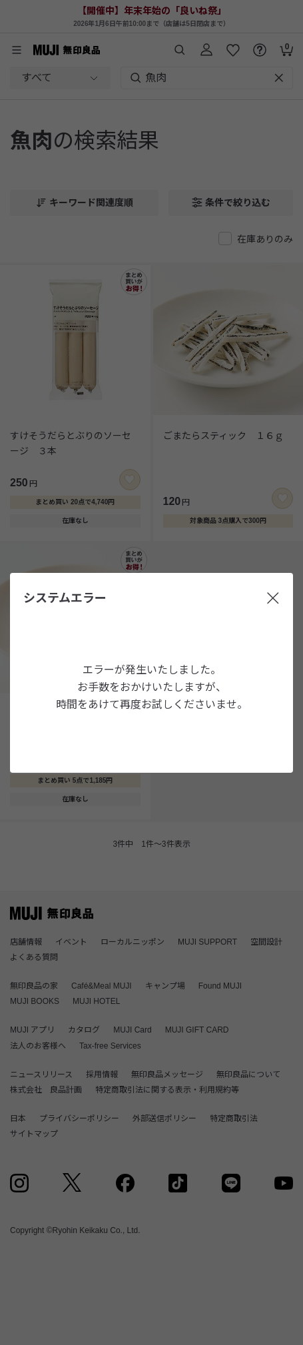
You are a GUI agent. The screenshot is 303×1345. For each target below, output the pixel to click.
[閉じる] (273, 598)
